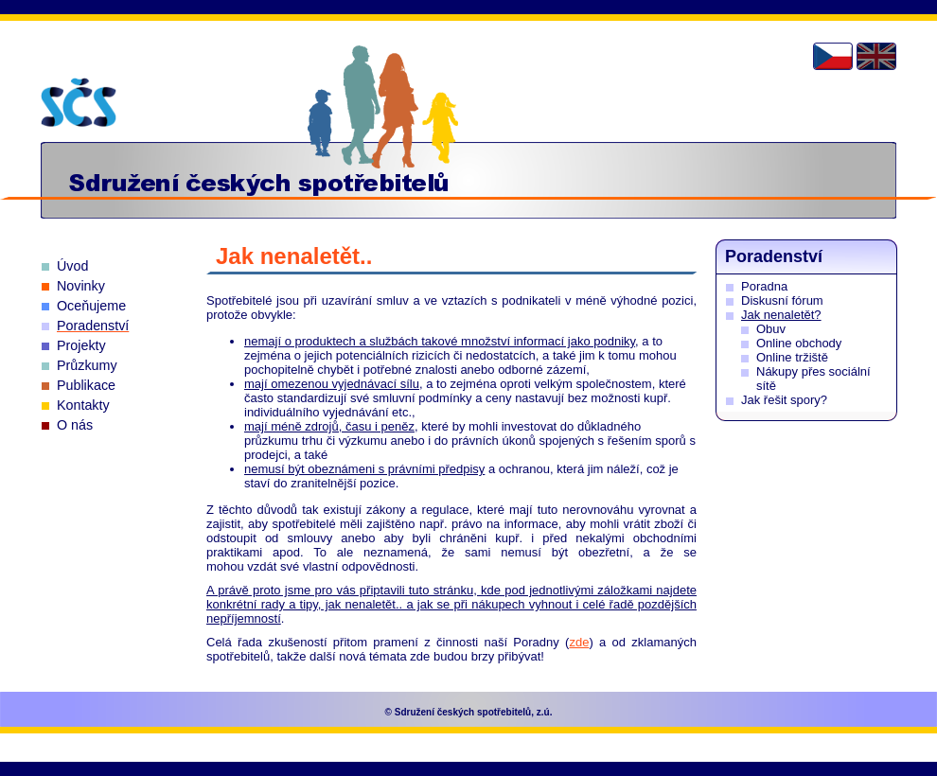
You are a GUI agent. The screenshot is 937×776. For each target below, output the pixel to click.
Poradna (764, 286)
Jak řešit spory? (784, 400)
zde (579, 642)
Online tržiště (792, 357)
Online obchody (798, 343)
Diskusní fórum (782, 300)
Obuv (771, 329)
